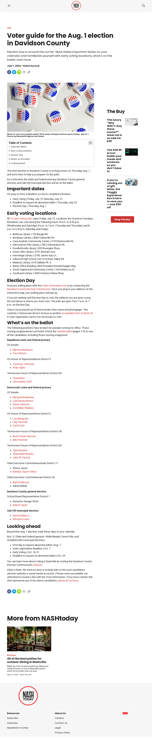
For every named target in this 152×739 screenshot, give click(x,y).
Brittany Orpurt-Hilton (24, 471)
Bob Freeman (20, 439)
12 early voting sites (21, 218)
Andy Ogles (19, 367)
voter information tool (54, 285)
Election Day (17, 155)
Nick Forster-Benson (24, 436)
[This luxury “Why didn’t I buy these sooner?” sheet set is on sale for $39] (131, 121)
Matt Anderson (21, 482)
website (37, 564)
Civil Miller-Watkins (23, 407)
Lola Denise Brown (23, 400)
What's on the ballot (20, 159)
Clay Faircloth (20, 422)
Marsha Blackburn (23, 349)
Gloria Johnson (21, 404)
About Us (60, 713)
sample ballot (64, 331)
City (9, 27)
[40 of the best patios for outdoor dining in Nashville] (29, 638)
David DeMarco (21, 515)
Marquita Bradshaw (23, 397)
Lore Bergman (20, 418)
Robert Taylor (20, 505)
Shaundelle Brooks (23, 453)
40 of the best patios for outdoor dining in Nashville (26, 660)
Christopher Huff (22, 381)
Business (11, 655)
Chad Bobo (19, 378)
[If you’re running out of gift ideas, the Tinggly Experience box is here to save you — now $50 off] (131, 182)
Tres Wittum (20, 353)
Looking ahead (18, 163)
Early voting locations (21, 150)
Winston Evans (21, 519)
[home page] (76, 6)
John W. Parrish (21, 457)
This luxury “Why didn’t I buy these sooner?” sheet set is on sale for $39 (114, 130)
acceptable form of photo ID (77, 313)
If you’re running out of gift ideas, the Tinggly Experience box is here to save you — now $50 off (114, 193)
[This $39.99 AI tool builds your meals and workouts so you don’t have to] (131, 152)
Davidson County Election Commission (28, 289)
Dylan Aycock (25, 674)
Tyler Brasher (20, 450)
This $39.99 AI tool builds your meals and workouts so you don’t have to (114, 160)
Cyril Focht (19, 425)
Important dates (18, 146)
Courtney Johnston (23, 364)
